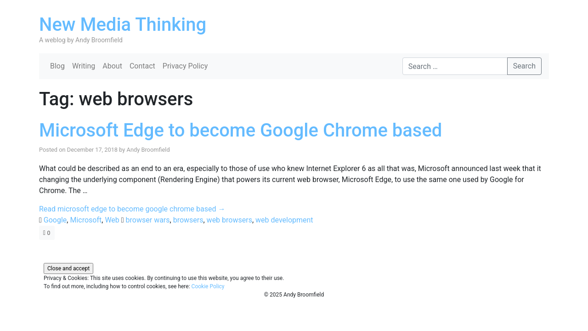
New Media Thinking (122, 24)
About (112, 66)
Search (524, 66)
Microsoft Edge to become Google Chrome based (240, 130)
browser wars (148, 220)
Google (55, 220)
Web (112, 220)
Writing (83, 66)
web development (284, 220)
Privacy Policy (185, 66)
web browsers (229, 220)
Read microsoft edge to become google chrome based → (132, 209)
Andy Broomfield (148, 149)
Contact (142, 66)
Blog (57, 66)
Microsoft (86, 220)
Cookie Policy (208, 286)
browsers (188, 220)
